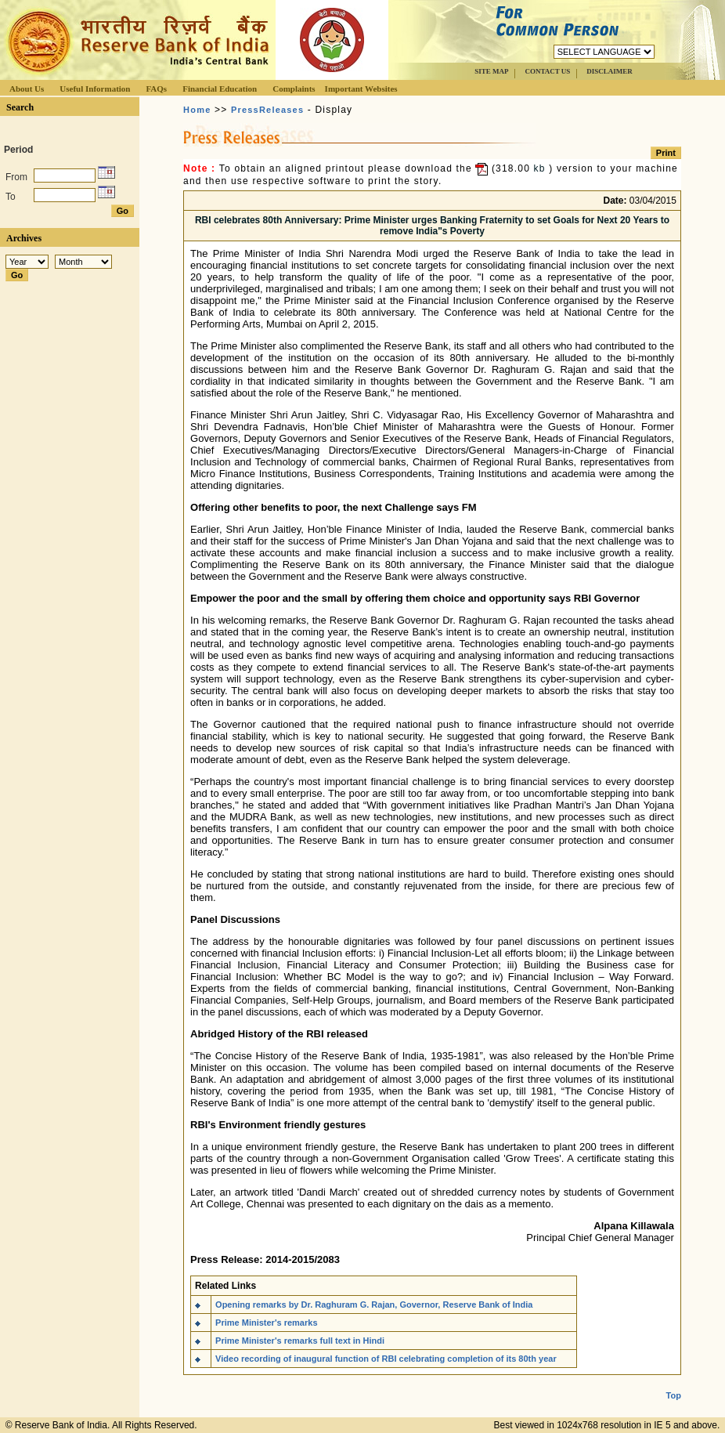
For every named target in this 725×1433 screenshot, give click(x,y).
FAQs (156, 88)
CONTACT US (547, 71)
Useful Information (95, 88)
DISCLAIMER (609, 71)
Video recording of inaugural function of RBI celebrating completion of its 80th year (386, 1358)
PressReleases (267, 109)
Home (197, 109)
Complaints (293, 88)
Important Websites (361, 88)
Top (673, 1383)
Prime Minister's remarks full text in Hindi (299, 1340)
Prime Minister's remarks (266, 1322)
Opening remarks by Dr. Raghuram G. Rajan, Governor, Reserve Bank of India (373, 1304)
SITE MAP (491, 71)
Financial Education (219, 88)
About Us (26, 88)
